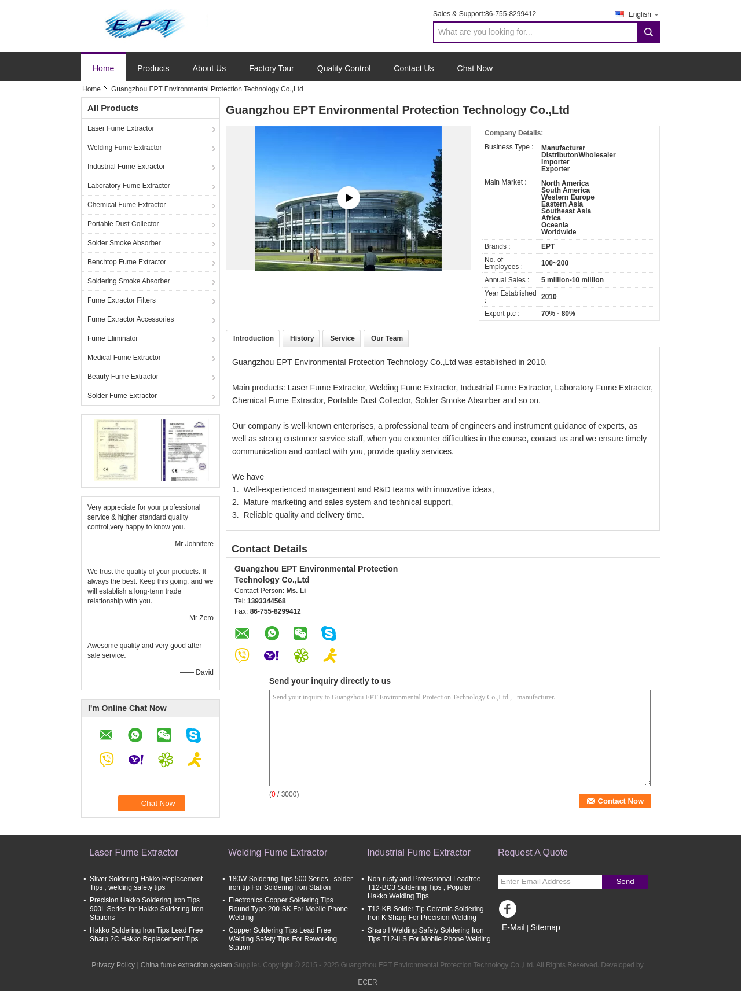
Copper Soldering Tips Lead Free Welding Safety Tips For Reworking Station (283, 939)
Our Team (387, 338)
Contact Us (414, 68)
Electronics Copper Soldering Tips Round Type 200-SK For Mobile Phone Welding (288, 909)
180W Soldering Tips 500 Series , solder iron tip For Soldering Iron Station (291, 883)
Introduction (253, 338)
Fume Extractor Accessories (130, 319)
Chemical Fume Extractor (126, 205)
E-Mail (513, 927)
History (302, 338)
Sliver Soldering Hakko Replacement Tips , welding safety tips (146, 883)
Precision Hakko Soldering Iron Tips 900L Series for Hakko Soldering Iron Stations (146, 909)
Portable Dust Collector (123, 224)
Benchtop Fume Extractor (126, 262)
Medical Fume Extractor (124, 357)
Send (625, 881)
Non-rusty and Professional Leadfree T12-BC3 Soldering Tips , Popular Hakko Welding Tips (424, 887)
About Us (209, 68)
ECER (367, 982)
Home (103, 68)
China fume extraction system (186, 965)
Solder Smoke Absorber (124, 243)
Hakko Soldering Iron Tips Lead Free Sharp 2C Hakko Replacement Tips (146, 934)
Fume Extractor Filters (121, 300)
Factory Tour (271, 68)
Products (153, 68)
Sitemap (545, 927)
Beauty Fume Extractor (123, 377)
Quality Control (344, 68)
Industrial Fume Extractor (126, 167)
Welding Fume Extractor (124, 147)
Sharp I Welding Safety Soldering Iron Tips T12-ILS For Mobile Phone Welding (429, 934)
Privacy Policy (113, 965)
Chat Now (475, 68)
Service (342, 338)
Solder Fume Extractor (122, 396)
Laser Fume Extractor (120, 128)
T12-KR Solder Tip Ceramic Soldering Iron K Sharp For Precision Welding (426, 913)
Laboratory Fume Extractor (128, 186)
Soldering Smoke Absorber (128, 281)
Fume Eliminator (112, 338)
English (644, 14)
